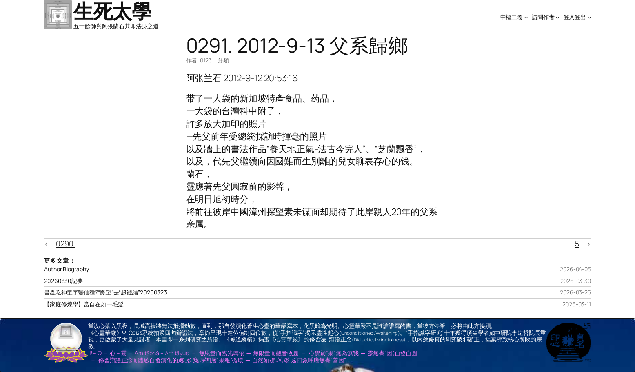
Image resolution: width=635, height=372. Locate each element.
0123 (206, 60)
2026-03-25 (575, 292)
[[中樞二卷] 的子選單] (526, 17)
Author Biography (66, 269)
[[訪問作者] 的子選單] (557, 17)
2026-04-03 (575, 269)
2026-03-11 (576, 304)
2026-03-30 (575, 281)
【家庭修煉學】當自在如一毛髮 (84, 304)
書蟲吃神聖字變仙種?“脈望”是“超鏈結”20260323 (105, 292)
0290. (65, 243)
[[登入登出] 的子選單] (589, 17)
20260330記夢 (63, 281)
